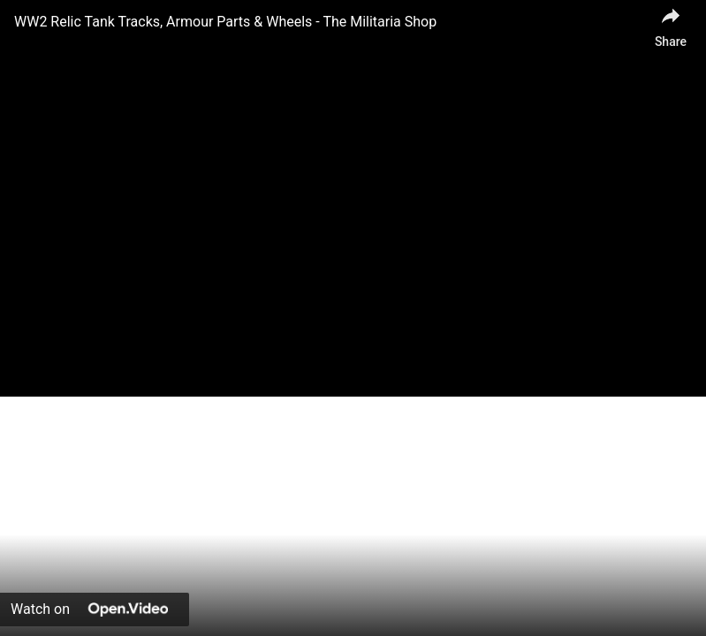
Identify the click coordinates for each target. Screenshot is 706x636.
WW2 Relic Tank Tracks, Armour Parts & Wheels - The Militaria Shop (225, 21)
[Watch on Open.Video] (94, 609)
